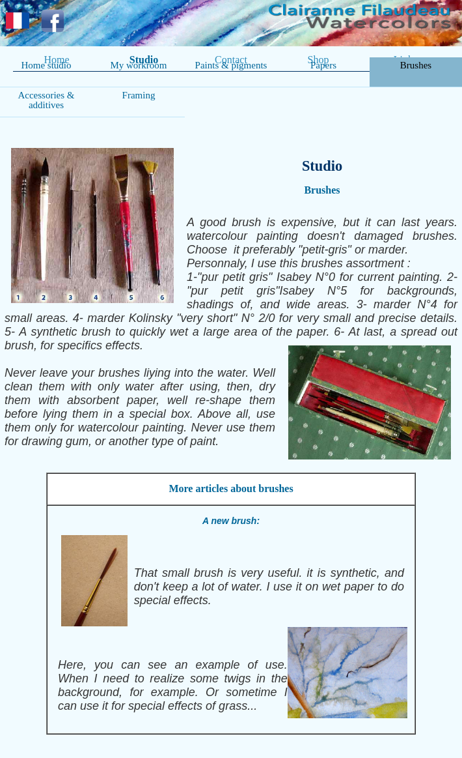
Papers (323, 65)
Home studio (46, 65)
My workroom (138, 65)
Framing (139, 95)
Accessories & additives (46, 100)
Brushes (415, 65)
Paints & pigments (231, 65)
